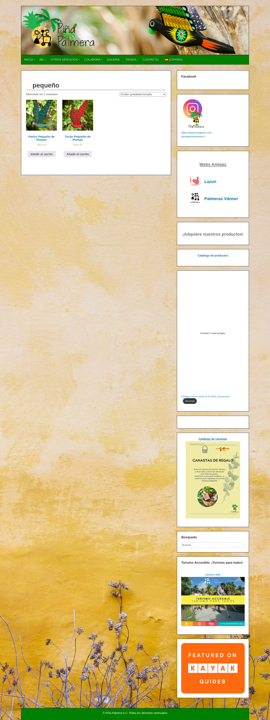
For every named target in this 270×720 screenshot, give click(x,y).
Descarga (190, 401)
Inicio (28, 59)
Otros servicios (64, 59)
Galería (113, 59)
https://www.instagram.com (196, 132)
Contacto (151, 59)
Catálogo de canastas (213, 438)
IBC (42, 59)
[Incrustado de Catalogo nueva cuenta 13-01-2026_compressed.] (212, 333)
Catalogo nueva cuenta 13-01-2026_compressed (205, 396)
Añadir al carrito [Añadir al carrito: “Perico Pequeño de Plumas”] (41, 154)
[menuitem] (174, 59)
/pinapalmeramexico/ (193, 136)
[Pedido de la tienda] (143, 94)
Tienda (130, 59)
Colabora (92, 59)
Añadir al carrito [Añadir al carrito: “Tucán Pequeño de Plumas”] (77, 154)
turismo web (213, 574)
